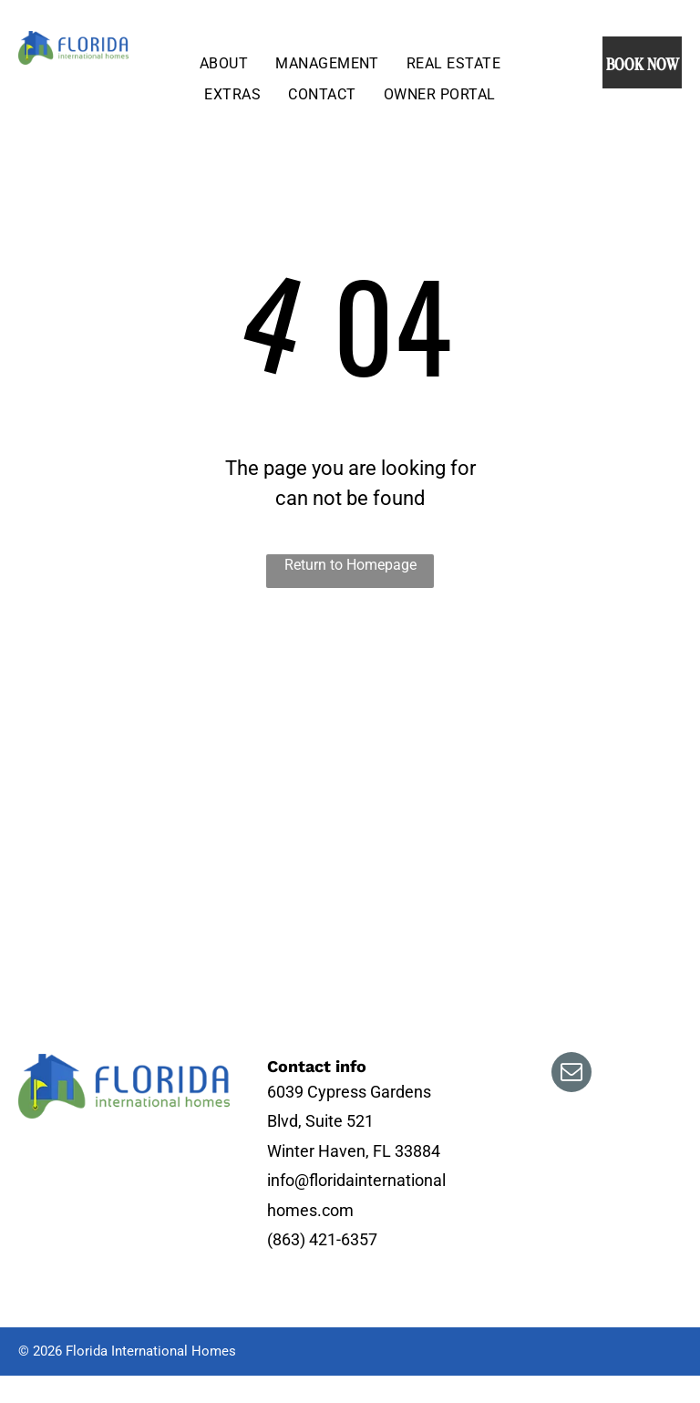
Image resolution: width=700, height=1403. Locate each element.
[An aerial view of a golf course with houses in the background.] (105, 707)
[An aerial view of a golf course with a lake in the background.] (105, 882)
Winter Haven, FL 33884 (353, 1151)
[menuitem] (224, 62)
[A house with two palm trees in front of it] (314, 882)
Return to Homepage (350, 564)
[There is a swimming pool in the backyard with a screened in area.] (314, 707)
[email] (571, 1074)
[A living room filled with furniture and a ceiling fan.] (560, 795)
